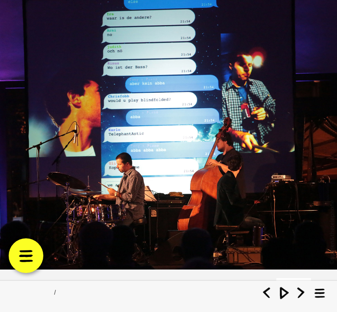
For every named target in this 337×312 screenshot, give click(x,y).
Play (284, 290)
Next (301, 290)
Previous (267, 290)
